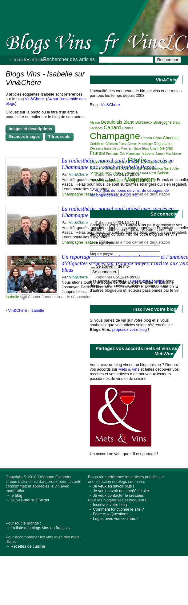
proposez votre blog (129, 329)
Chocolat (170, 137)
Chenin (146, 138)
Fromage (112, 153)
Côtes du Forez (116, 144)
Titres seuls (59, 136)
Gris (122, 153)
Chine (157, 138)
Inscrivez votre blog (110, 504)
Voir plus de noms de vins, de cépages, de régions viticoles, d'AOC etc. (129, 192)
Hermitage (133, 153)
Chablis (127, 128)
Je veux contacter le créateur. (118, 495)
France (97, 153)
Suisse (163, 173)
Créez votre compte (147, 281)
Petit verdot (155, 162)
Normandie (118, 162)
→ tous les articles (27, 59)
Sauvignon (131, 173)
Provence (110, 168)
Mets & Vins (128, 369)
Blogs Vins (97, 477)
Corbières (97, 144)
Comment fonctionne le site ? (118, 509)
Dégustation (164, 144)
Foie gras (165, 148)
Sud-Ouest (148, 173)
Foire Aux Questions (110, 514)
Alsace (95, 122)
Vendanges (114, 181)
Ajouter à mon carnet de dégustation (59, 296)
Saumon (105, 173)
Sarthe (94, 173)
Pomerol (95, 168)
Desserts (96, 148)
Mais (94, 161)
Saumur (118, 173)
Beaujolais (111, 122)
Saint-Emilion (153, 168)
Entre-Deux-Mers (116, 148)
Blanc (128, 122)
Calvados (96, 128)
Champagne (72, 194)
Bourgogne (163, 122)
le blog (16, 495)
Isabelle (12, 296)
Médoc (105, 162)
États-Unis (149, 148)
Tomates (97, 181)
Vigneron (139, 179)
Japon (160, 153)
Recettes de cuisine (28, 546)
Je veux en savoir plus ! (113, 486)
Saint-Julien (172, 168)
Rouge (136, 168)
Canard (112, 127)
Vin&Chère (34, 99)
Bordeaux (144, 122)
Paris (136, 160)
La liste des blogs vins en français (40, 527)
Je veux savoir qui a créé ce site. (121, 490)
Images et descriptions (30, 128)
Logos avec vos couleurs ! (115, 518)
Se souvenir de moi (113, 266)
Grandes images (24, 136)
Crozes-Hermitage (140, 144)
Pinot (167, 162)
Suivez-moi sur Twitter (30, 500)
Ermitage (135, 148)
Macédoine (173, 153)
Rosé (124, 168)
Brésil (176, 122)
